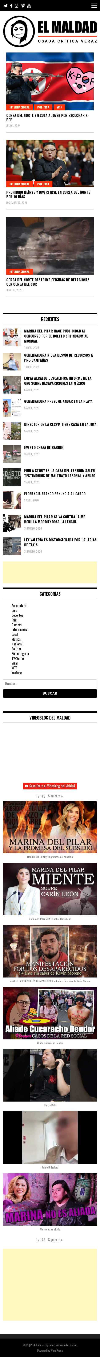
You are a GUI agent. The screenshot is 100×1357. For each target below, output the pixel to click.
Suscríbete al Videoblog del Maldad (50, 785)
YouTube (17, 672)
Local (15, 634)
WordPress (57, 1350)
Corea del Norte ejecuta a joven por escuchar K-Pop (47, 117)
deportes (17, 615)
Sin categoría (20, 653)
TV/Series (18, 658)
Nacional (17, 643)
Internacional (19, 107)
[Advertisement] (50, 572)
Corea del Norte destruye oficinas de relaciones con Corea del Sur (48, 282)
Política (43, 107)
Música (16, 639)
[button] (55, 796)
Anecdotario (19, 605)
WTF (59, 107)
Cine (14, 610)
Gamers (17, 624)
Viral (15, 663)
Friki (14, 620)
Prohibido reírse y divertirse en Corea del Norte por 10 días (48, 194)
